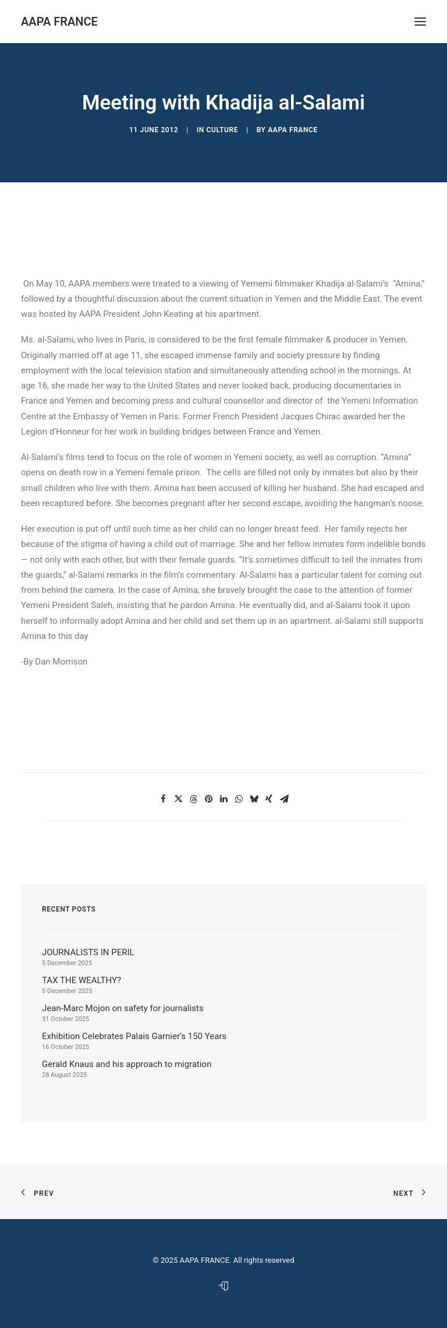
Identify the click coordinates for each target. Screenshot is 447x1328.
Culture (223, 130)
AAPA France (293, 130)
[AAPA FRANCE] (59, 21)
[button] (163, 799)
